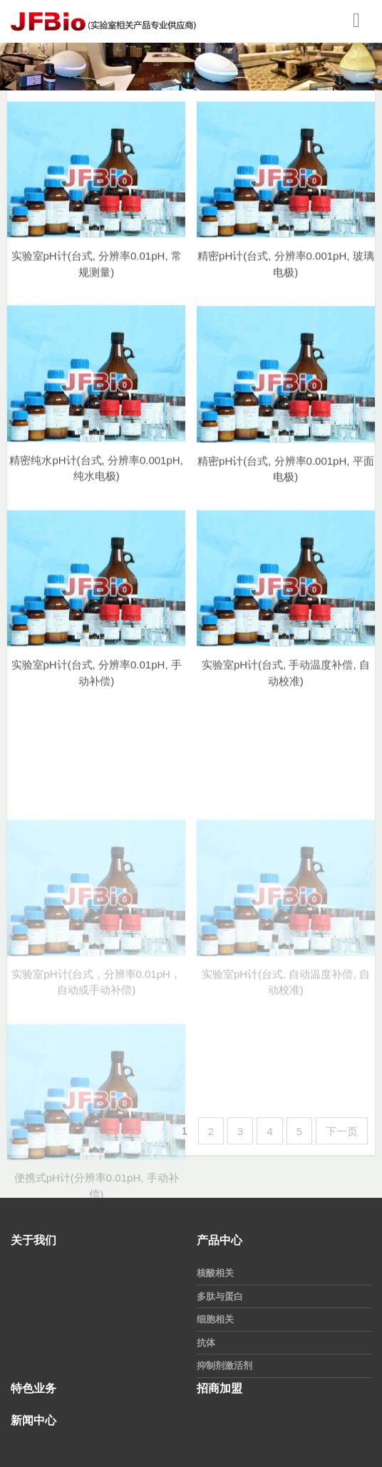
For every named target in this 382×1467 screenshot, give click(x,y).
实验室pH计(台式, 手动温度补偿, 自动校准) (286, 683)
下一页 (342, 1131)
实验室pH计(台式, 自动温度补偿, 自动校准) (286, 1040)
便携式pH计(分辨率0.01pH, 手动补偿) (96, 1245)
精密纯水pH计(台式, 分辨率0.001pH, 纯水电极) (95, 478)
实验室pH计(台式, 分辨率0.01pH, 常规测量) (96, 274)
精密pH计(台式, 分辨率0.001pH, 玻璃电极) (285, 274)
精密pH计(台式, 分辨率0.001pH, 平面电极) (285, 480)
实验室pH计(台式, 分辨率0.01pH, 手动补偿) (96, 683)
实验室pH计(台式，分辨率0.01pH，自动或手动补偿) (96, 1040)
